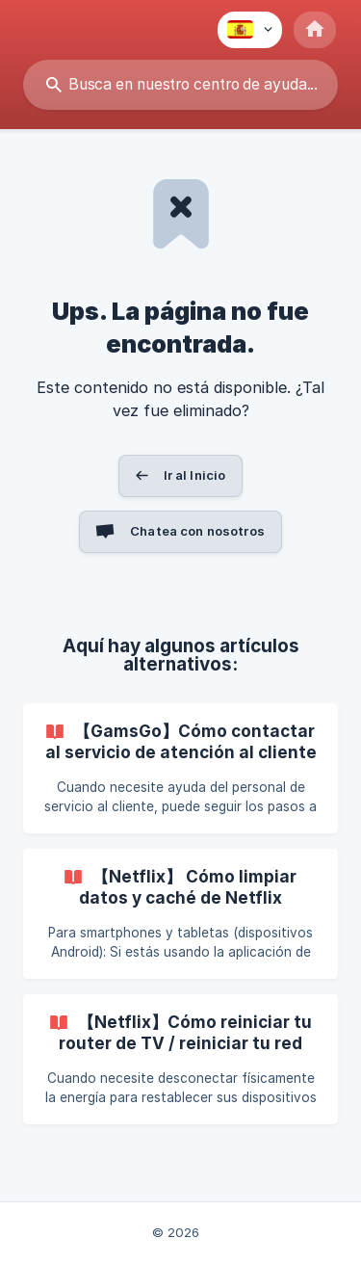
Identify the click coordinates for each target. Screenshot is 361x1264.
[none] (250, 30)
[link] (180, 768)
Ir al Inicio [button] (195, 475)
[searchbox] (180, 85)
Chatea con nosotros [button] (197, 531)
